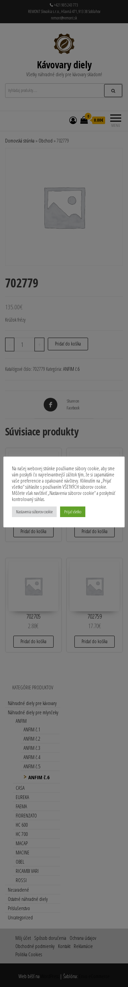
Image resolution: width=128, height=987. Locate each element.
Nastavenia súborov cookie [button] (34, 512)
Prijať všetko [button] (72, 512)
